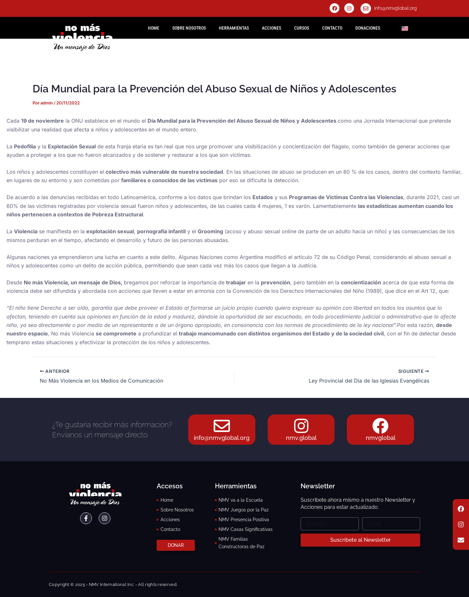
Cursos (301, 28)
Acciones (271, 28)
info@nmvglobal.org (395, 8)
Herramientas (234, 28)
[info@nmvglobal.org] (366, 8)
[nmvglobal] (380, 426)
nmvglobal (380, 437)
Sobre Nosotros (189, 28)
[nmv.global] (301, 426)
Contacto (332, 28)
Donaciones (367, 28)
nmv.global (301, 437)
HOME (153, 28)
